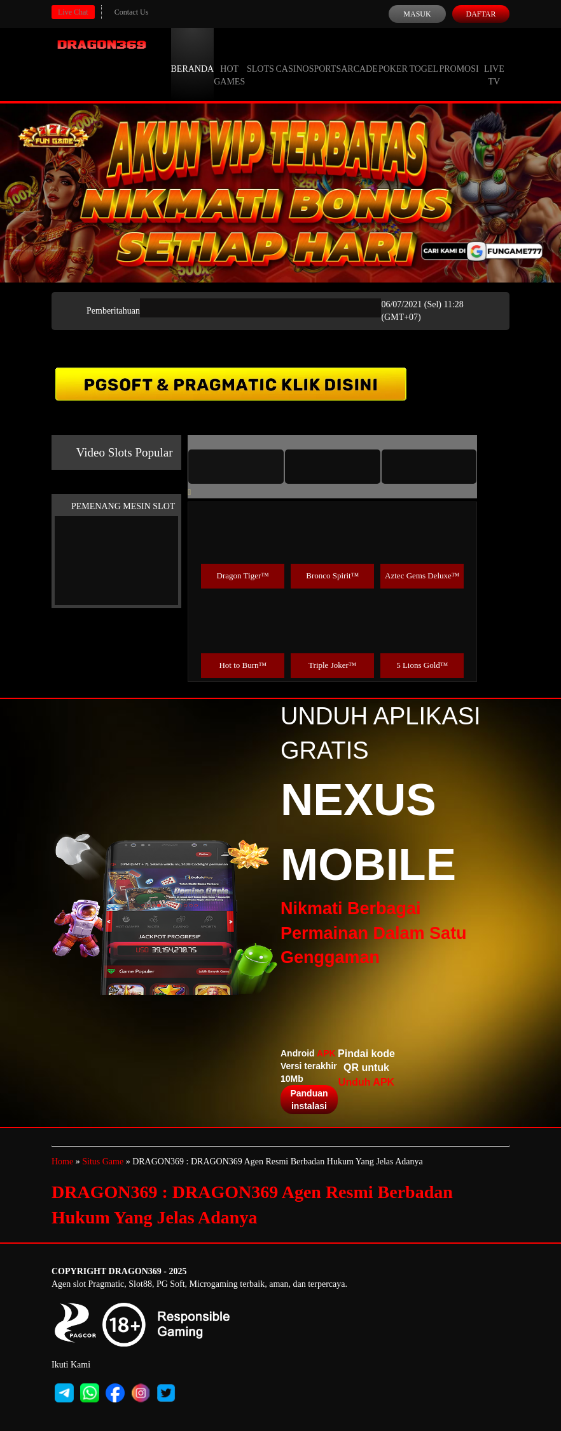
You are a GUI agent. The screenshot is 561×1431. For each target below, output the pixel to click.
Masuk (417, 14)
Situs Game (102, 1161)
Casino (292, 57)
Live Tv (494, 63)
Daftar (480, 14)
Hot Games (229, 63)
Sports (325, 57)
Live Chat (73, 12)
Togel (423, 57)
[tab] (236, 466)
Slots (260, 57)
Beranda (192, 57)
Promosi (458, 57)
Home (62, 1161)
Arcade (359, 57)
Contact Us (131, 12)
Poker (393, 57)
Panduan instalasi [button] (309, 1099)
